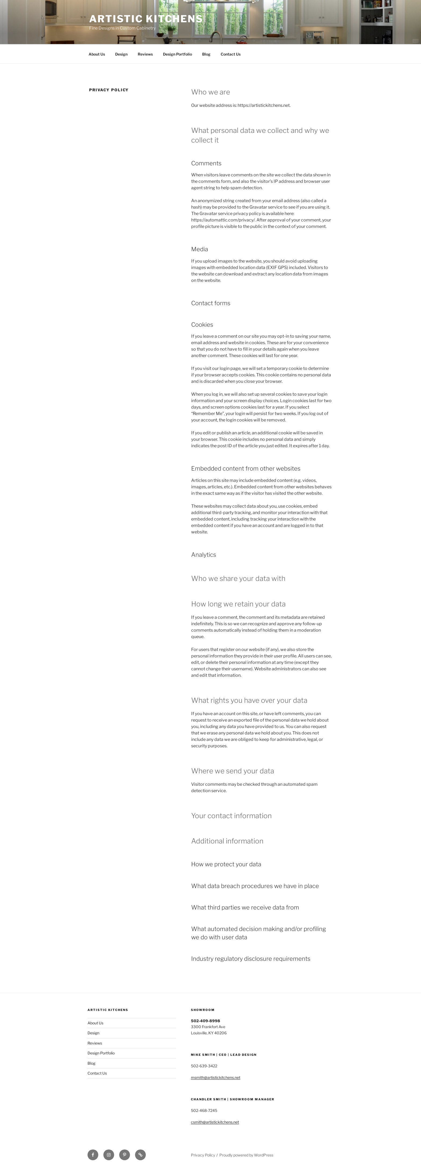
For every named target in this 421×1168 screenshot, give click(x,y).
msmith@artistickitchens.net (215, 1077)
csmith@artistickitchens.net (215, 1122)
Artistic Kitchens (146, 19)
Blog (206, 54)
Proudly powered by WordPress (246, 1155)
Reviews (145, 54)
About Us (97, 54)
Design (121, 54)
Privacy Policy (203, 1155)
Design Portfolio (177, 54)
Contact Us (231, 54)
